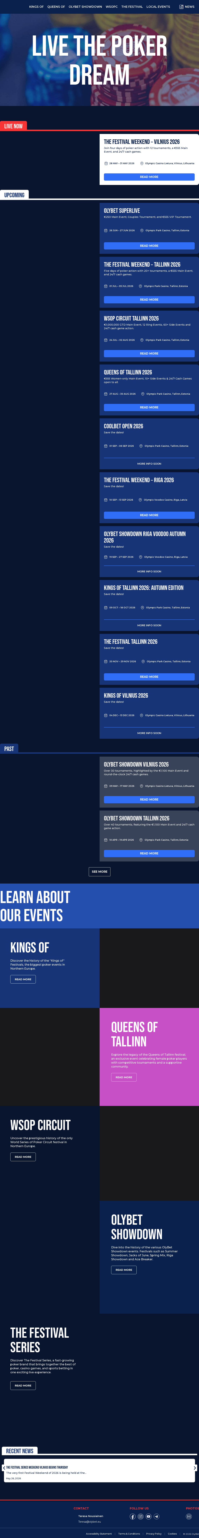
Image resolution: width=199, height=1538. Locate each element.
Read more (149, 177)
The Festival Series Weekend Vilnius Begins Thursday (37, 1462)
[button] (4, 1462)
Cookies (172, 1528)
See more (99, 871)
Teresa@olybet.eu (89, 1516)
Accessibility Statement (99, 1528)
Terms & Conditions (129, 1528)
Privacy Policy (154, 1528)
